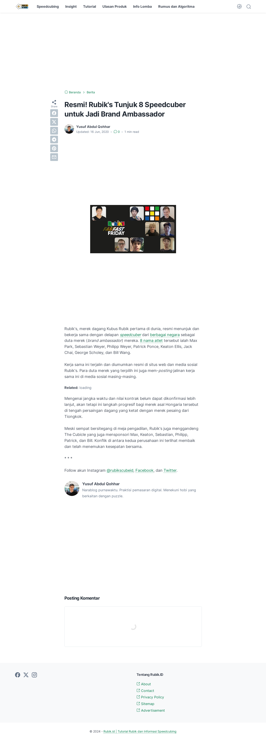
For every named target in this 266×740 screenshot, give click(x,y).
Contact (145, 690)
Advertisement (151, 710)
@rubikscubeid (120, 470)
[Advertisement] (133, 51)
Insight (71, 6)
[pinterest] (54, 148)
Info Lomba (142, 6)
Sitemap (145, 704)
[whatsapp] (54, 131)
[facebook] (54, 113)
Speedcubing (48, 6)
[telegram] (54, 139)
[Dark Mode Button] (239, 6)
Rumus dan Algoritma (176, 6)
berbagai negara (165, 334)
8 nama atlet (151, 340)
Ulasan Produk (114, 6)
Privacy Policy (150, 697)
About (144, 684)
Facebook (144, 470)
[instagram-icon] (34, 675)
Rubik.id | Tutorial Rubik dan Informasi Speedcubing (139, 731)
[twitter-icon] (26, 675)
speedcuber (130, 334)
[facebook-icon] (17, 675)
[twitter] (54, 122)
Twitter (170, 470)
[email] (54, 157)
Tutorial (89, 6)
